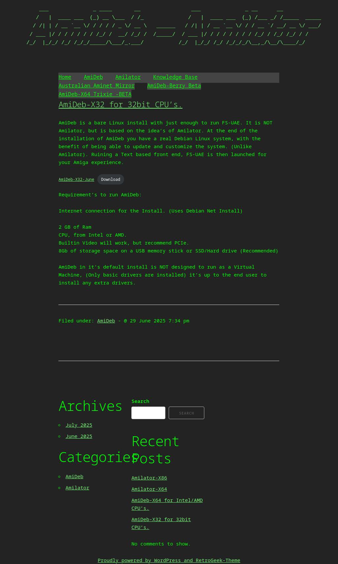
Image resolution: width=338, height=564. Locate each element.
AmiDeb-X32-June (76, 179)
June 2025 (78, 436)
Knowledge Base (175, 77)
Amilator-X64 (149, 488)
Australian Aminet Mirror (96, 85)
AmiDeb (93, 77)
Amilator (128, 77)
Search (140, 401)
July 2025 (78, 424)
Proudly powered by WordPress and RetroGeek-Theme (169, 560)
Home (64, 77)
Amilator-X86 (149, 477)
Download (110, 179)
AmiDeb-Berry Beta (174, 85)
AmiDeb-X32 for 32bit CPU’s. (120, 104)
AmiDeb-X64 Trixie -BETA (94, 94)
